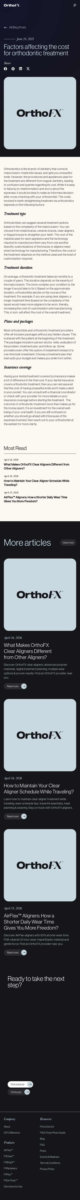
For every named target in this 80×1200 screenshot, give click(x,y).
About (7, 1126)
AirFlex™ (8, 1150)
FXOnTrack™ (11, 1180)
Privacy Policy (47, 1169)
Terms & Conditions (50, 1162)
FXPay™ (8, 1174)
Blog (42, 1138)
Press (43, 1150)
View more (68, 542)
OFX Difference (12, 1132)
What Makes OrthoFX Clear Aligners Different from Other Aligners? (28, 651)
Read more (12, 686)
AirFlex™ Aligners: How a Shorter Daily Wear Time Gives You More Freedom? (31, 922)
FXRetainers (10, 1168)
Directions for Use (13, 1186)
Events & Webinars (49, 1156)
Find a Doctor (47, 1126)
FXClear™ (9, 1156)
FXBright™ (9, 1162)
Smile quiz (15, 1092)
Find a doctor (17, 1084)
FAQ (42, 1144)
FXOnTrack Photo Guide (52, 1132)
